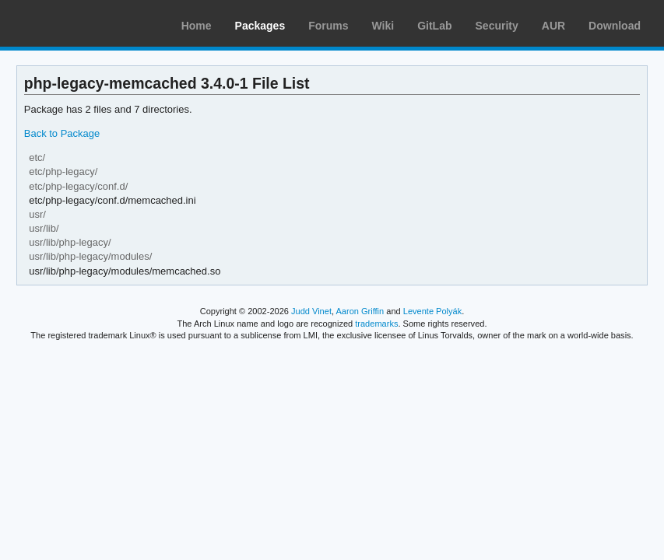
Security (497, 25)
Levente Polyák (432, 311)
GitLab (434, 25)
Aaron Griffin (360, 311)
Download (614, 25)
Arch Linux (86, 23)
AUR (553, 25)
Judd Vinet (311, 311)
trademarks (376, 323)
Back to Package (62, 133)
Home (196, 25)
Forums (328, 25)
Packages (260, 25)
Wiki (383, 25)
